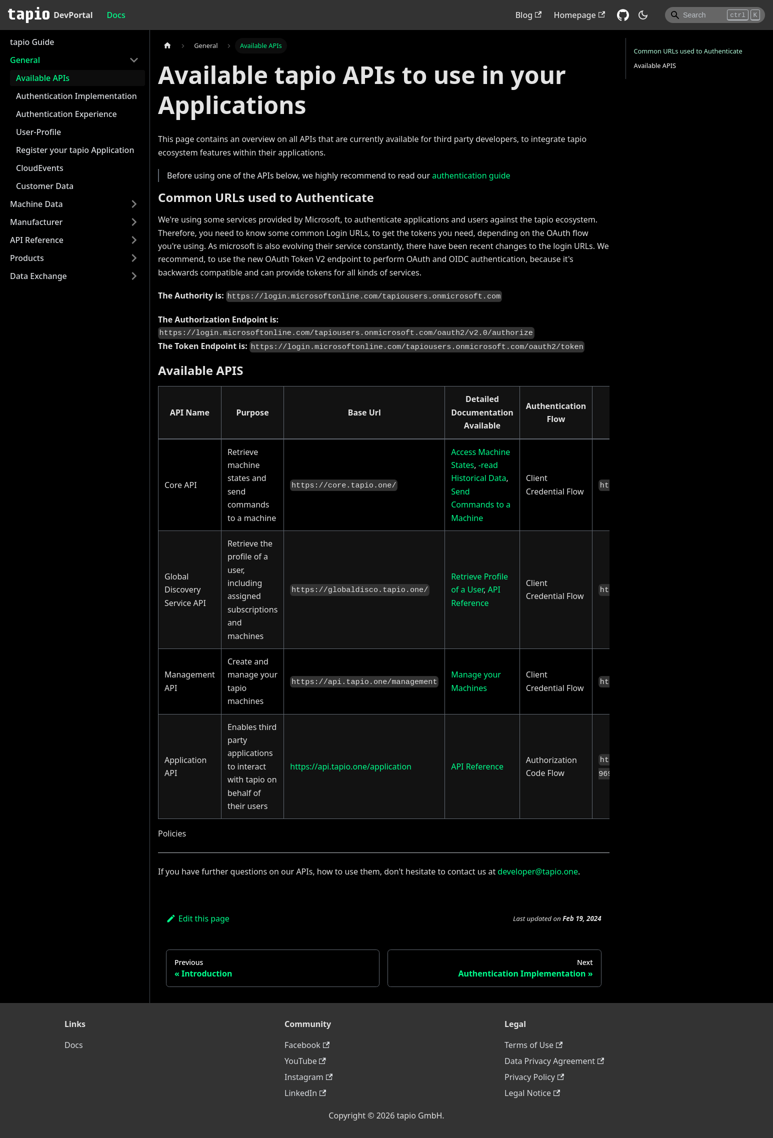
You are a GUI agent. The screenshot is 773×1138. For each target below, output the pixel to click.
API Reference (37, 240)
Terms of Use (533, 1045)
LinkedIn (305, 1093)
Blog (529, 15)
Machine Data (36, 204)
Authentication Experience (66, 114)
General (25, 60)
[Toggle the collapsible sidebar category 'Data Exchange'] (134, 276)
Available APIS (655, 65)
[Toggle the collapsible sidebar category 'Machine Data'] (134, 204)
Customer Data (45, 186)
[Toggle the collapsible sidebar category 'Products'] (134, 258)
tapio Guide (32, 42)
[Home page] (167, 46)
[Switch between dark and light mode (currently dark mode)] (643, 15)
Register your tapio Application (75, 150)
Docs (116, 15)
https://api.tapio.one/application (351, 766)
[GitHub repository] (623, 15)
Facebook (307, 1045)
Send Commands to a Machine (480, 505)
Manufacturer (36, 222)
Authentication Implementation (76, 96)
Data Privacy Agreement (554, 1061)
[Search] (715, 15)
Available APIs (43, 78)
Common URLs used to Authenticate (688, 51)
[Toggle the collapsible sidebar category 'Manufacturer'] (134, 222)
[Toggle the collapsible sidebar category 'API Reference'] (134, 240)
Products (27, 258)
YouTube (305, 1061)
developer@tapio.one (538, 871)
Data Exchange (38, 276)
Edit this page (198, 918)
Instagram (308, 1077)
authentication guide (471, 175)
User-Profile (38, 132)
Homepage (579, 15)
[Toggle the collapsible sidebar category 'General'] (134, 60)
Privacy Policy (534, 1077)
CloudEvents (40, 168)
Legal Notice (532, 1093)
